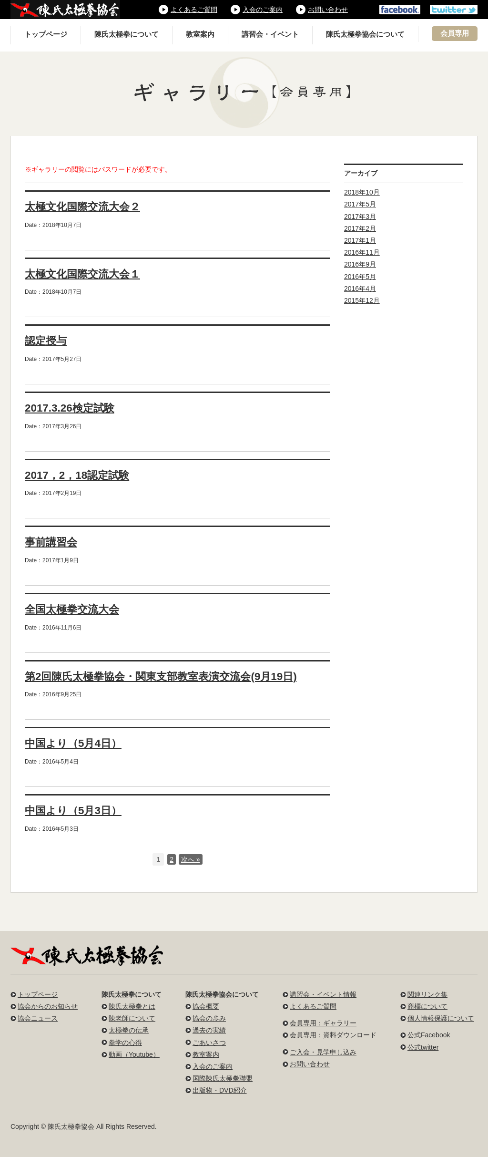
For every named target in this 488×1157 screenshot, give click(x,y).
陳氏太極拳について (126, 34)
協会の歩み (209, 1018)
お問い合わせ (328, 9)
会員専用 (454, 33)
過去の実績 (209, 1030)
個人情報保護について (440, 1018)
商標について (427, 1006)
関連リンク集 (427, 994)
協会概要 (206, 1006)
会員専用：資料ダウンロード (333, 1035)
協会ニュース (38, 1018)
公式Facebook (428, 1035)
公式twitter (422, 1047)
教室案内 (200, 34)
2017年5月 (360, 204)
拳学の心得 (125, 1042)
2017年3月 (360, 216)
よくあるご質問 (194, 9)
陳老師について (132, 1018)
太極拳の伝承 (129, 1030)
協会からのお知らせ (48, 1006)
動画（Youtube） (134, 1054)
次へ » (190, 859)
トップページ (45, 34)
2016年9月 (360, 264)
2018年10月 (362, 192)
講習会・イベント (270, 34)
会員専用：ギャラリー (323, 1023)
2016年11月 (362, 252)
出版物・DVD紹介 (220, 1090)
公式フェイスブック (399, 9)
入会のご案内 (263, 9)
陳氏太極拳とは (132, 1006)
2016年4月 (360, 288)
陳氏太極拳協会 (65, 9)
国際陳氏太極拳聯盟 (223, 1078)
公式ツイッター (454, 9)
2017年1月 (360, 240)
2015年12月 (362, 300)
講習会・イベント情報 (323, 994)
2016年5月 (360, 276)
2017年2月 (360, 228)
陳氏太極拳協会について (365, 34)
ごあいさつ (209, 1042)
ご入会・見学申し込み (323, 1052)
